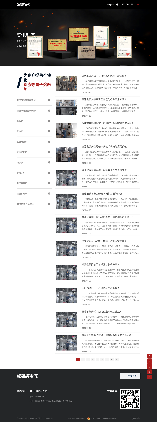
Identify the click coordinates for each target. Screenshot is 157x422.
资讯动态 (37, 46)
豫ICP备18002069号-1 (77, 418)
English (110, 5)
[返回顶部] (136, 418)
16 (117, 359)
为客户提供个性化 (37, 82)
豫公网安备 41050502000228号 (102, 418)
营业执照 (49, 418)
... (107, 359)
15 (112, 359)
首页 (30, 46)
